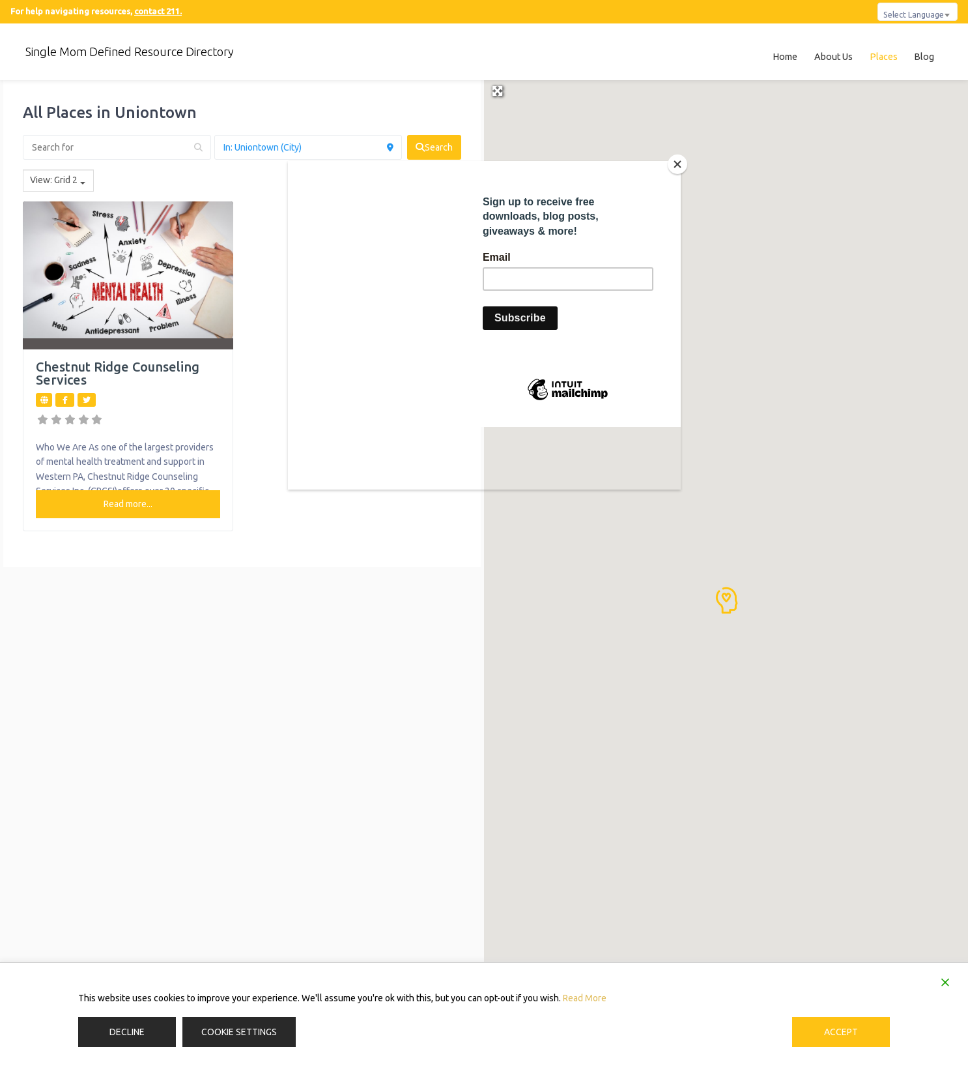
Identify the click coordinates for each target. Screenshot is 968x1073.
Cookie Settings (239, 1032)
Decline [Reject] (127, 1032)
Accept (841, 1032)
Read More (584, 998)
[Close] (677, 164)
